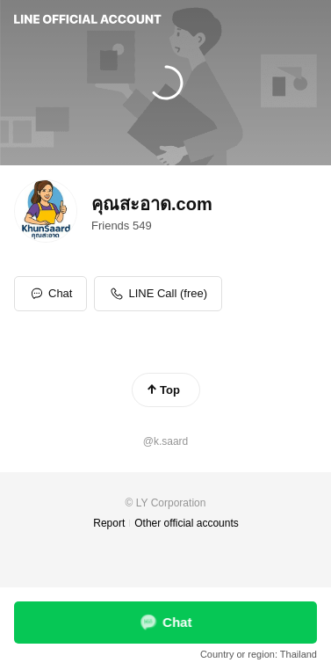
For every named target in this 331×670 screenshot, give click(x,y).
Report (109, 523)
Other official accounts (186, 523)
